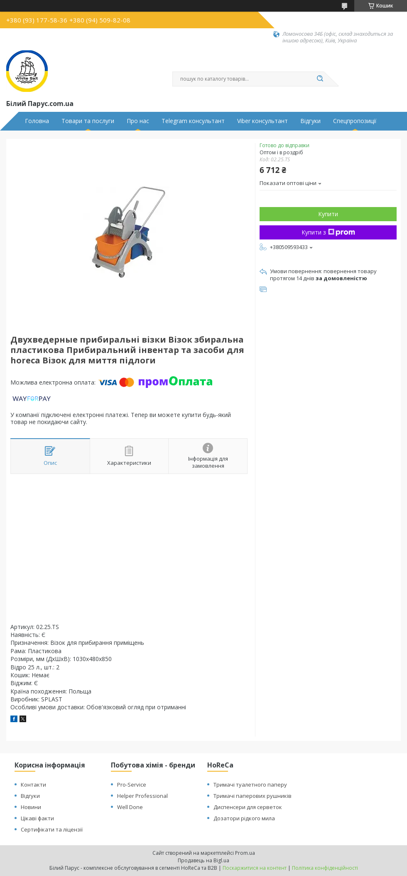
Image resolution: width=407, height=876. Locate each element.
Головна (37, 121)
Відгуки (310, 121)
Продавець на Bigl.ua (203, 860)
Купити (328, 214)
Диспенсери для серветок (247, 807)
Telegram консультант (193, 121)
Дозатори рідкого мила (244, 818)
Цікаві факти (37, 818)
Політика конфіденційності (325, 867)
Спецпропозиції (355, 121)
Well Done (130, 807)
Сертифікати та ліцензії (52, 829)
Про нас (138, 121)
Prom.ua (245, 852)
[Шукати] (319, 79)
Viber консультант (262, 121)
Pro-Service (131, 784)
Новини (31, 807)
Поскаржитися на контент (255, 867)
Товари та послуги (87, 121)
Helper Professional (142, 796)
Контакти (33, 784)
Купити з (328, 232)
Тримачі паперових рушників (252, 796)
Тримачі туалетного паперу (250, 784)
